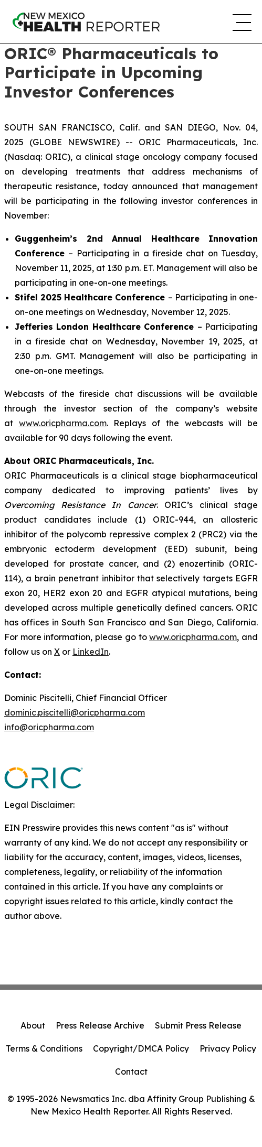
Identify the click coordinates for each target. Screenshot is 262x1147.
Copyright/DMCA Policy (141, 1048)
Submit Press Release (198, 1025)
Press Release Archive (100, 1025)
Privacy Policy (228, 1048)
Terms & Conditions (44, 1048)
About (32, 1025)
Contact (131, 1071)
